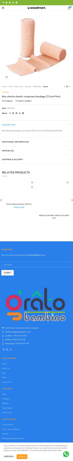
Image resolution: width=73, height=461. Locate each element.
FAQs (4, 377)
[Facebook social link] (3, 2)
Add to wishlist (25, 101)
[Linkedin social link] (13, 2)
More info (9, 456)
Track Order (7, 408)
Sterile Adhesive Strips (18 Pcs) (18, 204)
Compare (8, 101)
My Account (7, 412)
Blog (4, 373)
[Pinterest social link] (10, 2)
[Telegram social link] (16, 2)
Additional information (15, 142)
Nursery (28, 86)
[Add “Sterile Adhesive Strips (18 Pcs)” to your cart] (32, 187)
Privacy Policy (7, 424)
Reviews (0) (8, 150)
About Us (6, 368)
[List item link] (36, 331)
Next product (69, 86)
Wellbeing (37, 86)
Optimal (5, 92)
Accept (21, 457)
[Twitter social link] (6, 2)
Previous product (64, 86)
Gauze (45, 86)
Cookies (5, 434)
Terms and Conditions (11, 429)
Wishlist (5, 403)
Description (8, 124)
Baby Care (19, 86)
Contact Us (6, 382)
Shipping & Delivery (12, 159)
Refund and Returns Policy (13, 438)
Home (4, 86)
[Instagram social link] (7, 350)
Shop (11, 86)
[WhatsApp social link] (10, 350)
